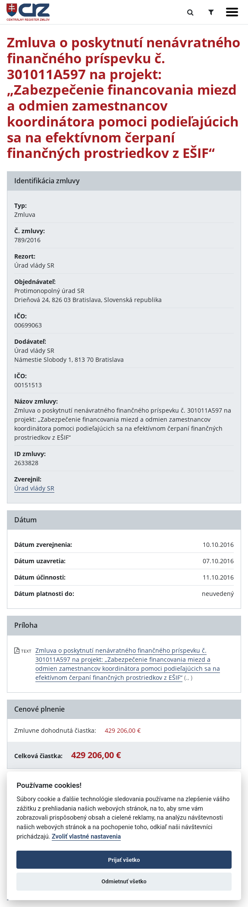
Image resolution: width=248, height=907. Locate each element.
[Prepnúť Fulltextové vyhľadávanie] (190, 12)
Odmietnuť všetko (123, 881)
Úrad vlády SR (34, 488)
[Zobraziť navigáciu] (232, 12)
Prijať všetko (124, 860)
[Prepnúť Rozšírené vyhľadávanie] (211, 12)
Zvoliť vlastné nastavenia (86, 836)
